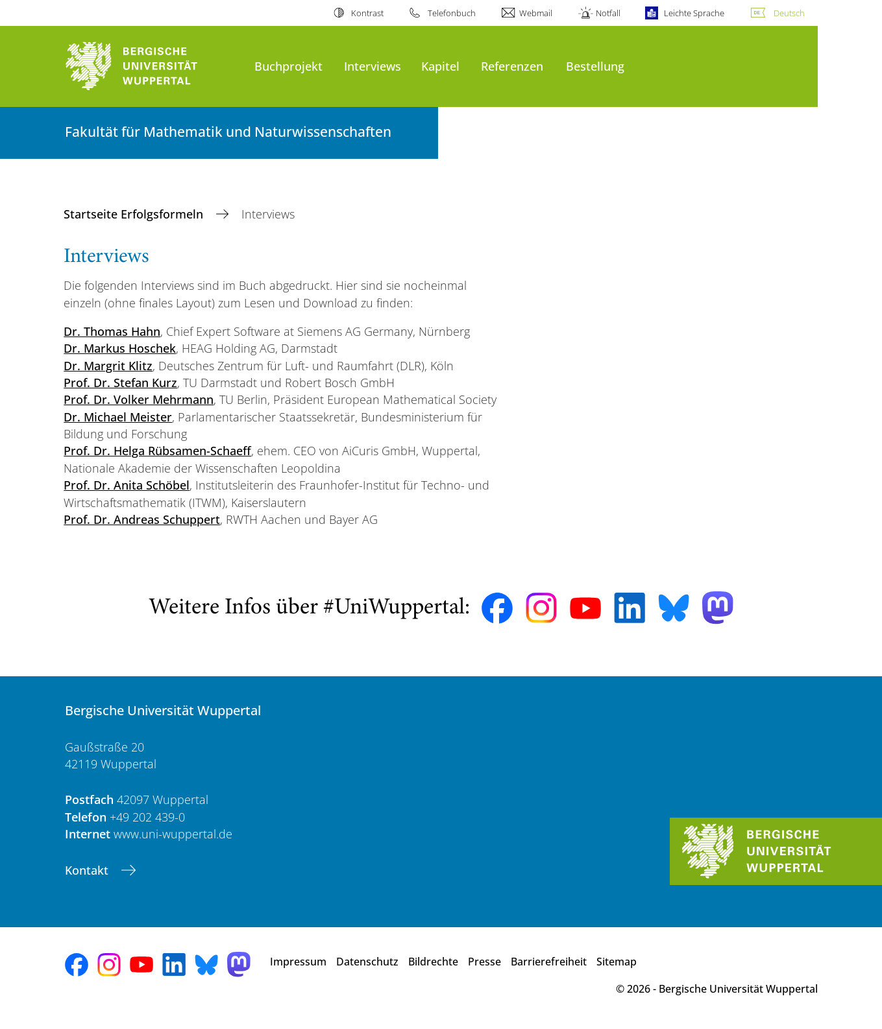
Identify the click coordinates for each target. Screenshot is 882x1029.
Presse (484, 961)
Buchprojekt (288, 66)
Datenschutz (367, 961)
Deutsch (789, 13)
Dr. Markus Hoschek (120, 348)
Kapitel (440, 66)
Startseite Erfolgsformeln (135, 214)
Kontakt (88, 870)
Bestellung (595, 66)
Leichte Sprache (694, 13)
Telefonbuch (452, 13)
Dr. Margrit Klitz (108, 365)
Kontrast (367, 13)
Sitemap (616, 961)
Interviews (372, 66)
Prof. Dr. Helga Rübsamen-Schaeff (157, 450)
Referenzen (512, 66)
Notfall (608, 13)
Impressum (298, 961)
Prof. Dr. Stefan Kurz (120, 382)
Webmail (535, 13)
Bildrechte (433, 961)
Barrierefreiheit (549, 961)
